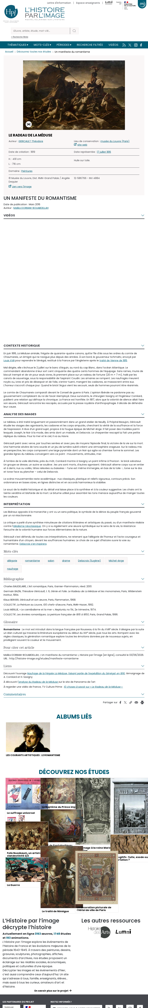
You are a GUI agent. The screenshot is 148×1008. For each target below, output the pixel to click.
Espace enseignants (88, 3)
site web (82, 144)
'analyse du (38, 682)
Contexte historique (22, 345)
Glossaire (11, 622)
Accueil (9, 52)
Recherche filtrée (90, 45)
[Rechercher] (40, 31)
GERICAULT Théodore (30, 141)
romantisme (32, 560)
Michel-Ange (116, 560)
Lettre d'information (59, 3)
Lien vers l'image (22, 186)
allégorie (12, 560)
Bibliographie (14, 579)
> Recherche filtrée (19, 37)
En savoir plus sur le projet (51, 991)
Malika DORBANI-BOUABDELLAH (31, 208)
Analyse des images (20, 414)
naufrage (12, 568)
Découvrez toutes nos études (34, 52)
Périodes (63, 45)
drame (66, 560)
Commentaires (15, 694)
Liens (8, 666)
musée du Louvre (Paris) (115, 141)
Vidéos (113, 45)
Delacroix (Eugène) (89, 560)
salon (51, 560)
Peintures (26, 171)
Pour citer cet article (19, 647)
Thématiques (16, 45)
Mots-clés (41, 45)
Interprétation (17, 504)
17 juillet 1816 (104, 152)
